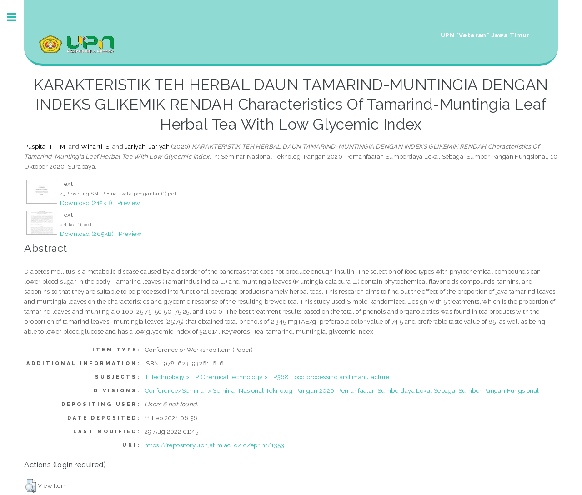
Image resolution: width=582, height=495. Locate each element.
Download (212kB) (86, 202)
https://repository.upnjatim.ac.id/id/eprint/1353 (214, 445)
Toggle (16, 17)
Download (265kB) (87, 233)
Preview (128, 202)
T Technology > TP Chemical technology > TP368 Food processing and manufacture (267, 376)
